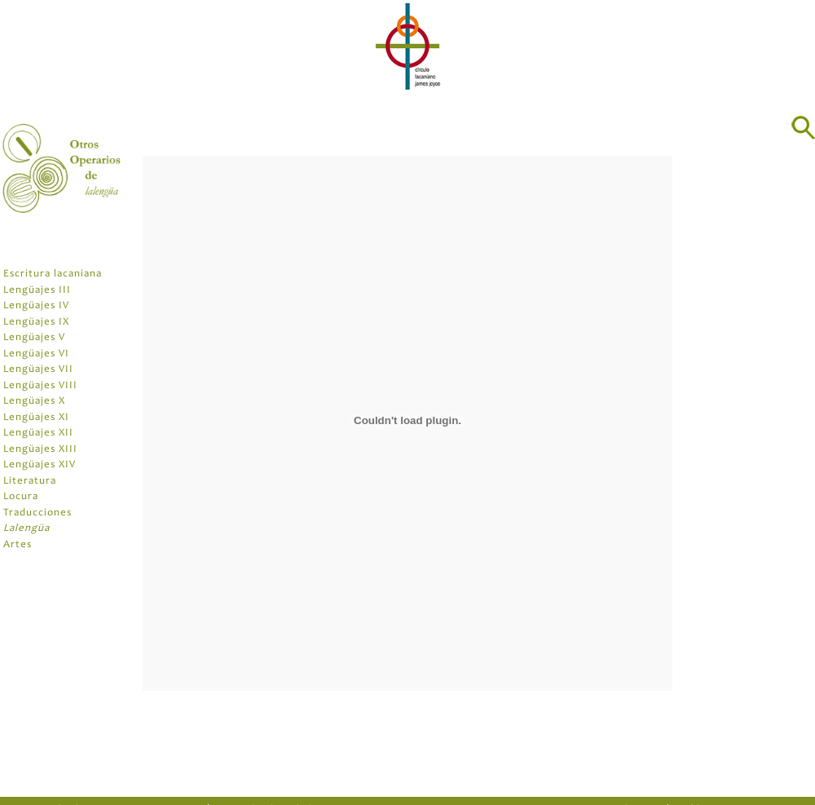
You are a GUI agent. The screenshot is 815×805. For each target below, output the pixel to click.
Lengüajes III (37, 290)
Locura (20, 497)
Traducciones (37, 513)
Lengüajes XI (36, 418)
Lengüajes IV (36, 306)
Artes (17, 545)
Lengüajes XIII (40, 450)
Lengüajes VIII (40, 386)
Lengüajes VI (36, 354)
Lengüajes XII (38, 433)
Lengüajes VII (38, 370)
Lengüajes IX (36, 322)
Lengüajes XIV (39, 465)
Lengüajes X (34, 401)
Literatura (29, 481)
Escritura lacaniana (52, 274)
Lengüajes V (34, 338)
